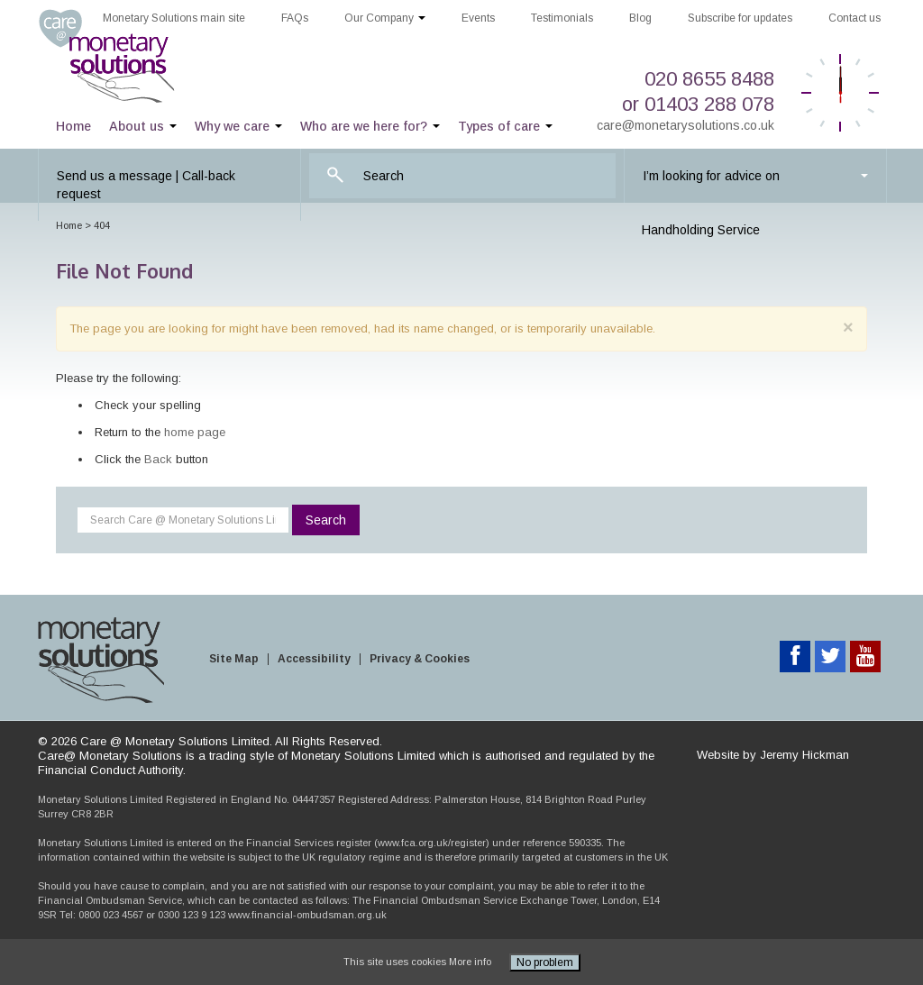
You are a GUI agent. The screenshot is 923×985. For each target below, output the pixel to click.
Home (73, 126)
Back (158, 459)
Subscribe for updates (740, 18)
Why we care (238, 126)
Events (478, 18)
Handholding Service (701, 230)
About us (143, 126)
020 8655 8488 (709, 79)
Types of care (505, 126)
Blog (640, 18)
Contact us (854, 18)
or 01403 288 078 (698, 104)
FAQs (294, 18)
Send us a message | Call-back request (146, 185)
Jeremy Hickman (804, 755)
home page (194, 432)
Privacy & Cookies (420, 658)
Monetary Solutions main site (174, 18)
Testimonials (562, 18)
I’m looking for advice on (755, 176)
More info (470, 961)
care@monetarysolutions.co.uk (685, 125)
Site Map (234, 658)
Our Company (384, 18)
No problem (544, 962)
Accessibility (314, 658)
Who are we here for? (370, 126)
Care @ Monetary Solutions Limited (128, 56)
